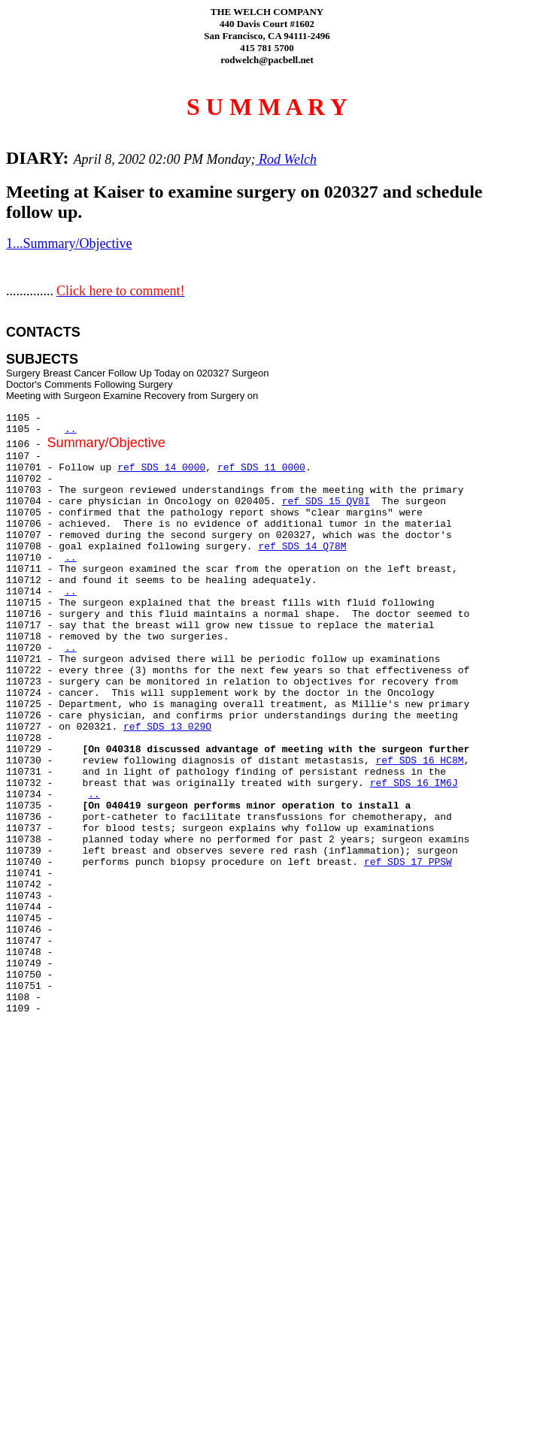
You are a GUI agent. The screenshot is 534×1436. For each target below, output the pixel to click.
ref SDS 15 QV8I (326, 501)
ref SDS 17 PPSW (408, 862)
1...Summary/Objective (69, 243)
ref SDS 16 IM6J (414, 783)
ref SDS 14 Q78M (302, 546)
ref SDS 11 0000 (261, 467)
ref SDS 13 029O (167, 727)
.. (71, 429)
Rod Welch (286, 159)
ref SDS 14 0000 (161, 467)
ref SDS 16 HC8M (419, 760)
